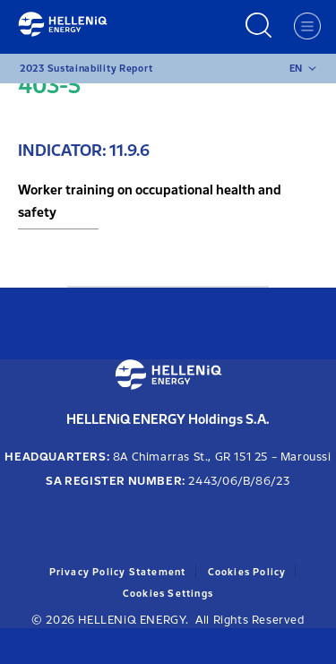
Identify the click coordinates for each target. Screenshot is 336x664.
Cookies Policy (247, 572)
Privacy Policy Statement (117, 572)
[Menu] (307, 26)
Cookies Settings (168, 593)
